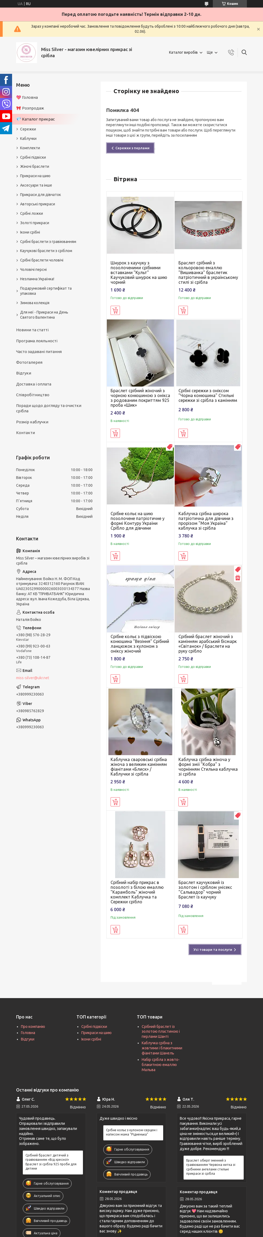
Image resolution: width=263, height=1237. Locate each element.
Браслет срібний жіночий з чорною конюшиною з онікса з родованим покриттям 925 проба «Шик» (140, 398)
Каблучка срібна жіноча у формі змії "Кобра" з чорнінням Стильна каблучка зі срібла (208, 766)
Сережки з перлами (132, 148)
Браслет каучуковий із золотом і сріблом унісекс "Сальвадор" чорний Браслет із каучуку (205, 889)
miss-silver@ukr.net (32, 678)
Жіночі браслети (34, 166)
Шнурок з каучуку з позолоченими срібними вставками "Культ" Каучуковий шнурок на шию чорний (139, 272)
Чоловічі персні (33, 269)
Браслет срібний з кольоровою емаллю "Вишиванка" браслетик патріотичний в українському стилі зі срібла (208, 272)
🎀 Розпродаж (30, 108)
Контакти (25, 432)
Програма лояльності (36, 341)
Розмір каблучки (32, 422)
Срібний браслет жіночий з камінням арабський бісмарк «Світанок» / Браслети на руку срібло (207, 643)
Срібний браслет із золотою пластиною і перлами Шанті (161, 1031)
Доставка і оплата (33, 384)
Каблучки (28, 138)
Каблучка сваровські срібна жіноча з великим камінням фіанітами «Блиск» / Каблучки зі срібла (139, 766)
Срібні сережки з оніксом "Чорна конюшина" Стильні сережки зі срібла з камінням (207, 395)
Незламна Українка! (37, 279)
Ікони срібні (30, 232)
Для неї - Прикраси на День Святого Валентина (44, 314)
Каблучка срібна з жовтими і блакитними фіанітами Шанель (162, 1048)
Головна (28, 1033)
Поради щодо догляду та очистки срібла (48, 408)
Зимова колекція (34, 303)
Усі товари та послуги (212, 949)
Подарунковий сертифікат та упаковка (46, 291)
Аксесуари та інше (36, 185)
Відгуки (23, 373)
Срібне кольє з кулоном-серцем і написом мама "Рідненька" (131, 1132)
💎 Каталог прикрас (35, 119)
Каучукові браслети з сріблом (46, 251)
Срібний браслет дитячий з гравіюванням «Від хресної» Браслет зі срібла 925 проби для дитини (50, 1162)
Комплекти (30, 148)
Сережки (28, 129)
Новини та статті (32, 330)
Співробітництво (32, 394)
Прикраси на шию (35, 176)
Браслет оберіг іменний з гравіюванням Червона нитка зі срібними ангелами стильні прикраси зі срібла (210, 1167)
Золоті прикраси (34, 223)
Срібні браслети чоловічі (41, 260)
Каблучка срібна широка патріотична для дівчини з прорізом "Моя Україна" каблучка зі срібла (205, 520)
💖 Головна (27, 97)
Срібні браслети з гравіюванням (48, 241)
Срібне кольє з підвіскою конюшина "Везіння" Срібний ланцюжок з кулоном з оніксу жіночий (140, 643)
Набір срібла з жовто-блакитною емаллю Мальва (161, 1064)
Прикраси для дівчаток (40, 194)
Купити (115, 310)
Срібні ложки (31, 213)
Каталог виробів (183, 52)
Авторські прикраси (37, 204)
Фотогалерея (29, 362)
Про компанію (33, 1026)
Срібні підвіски (33, 157)
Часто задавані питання (39, 351)
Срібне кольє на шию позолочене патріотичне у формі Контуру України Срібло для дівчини (138, 520)
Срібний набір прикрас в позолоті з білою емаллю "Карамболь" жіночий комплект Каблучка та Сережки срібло (137, 892)
